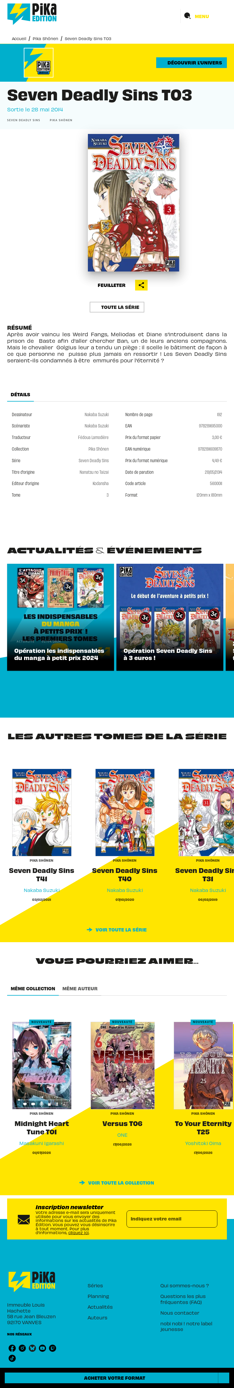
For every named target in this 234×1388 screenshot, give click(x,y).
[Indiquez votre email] (165, 1219)
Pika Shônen (45, 38)
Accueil (19, 38)
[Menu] (204, 16)
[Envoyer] (210, 1219)
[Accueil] (32, 14)
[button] (191, 62)
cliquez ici (78, 1232)
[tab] (20, 394)
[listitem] (12, 1348)
